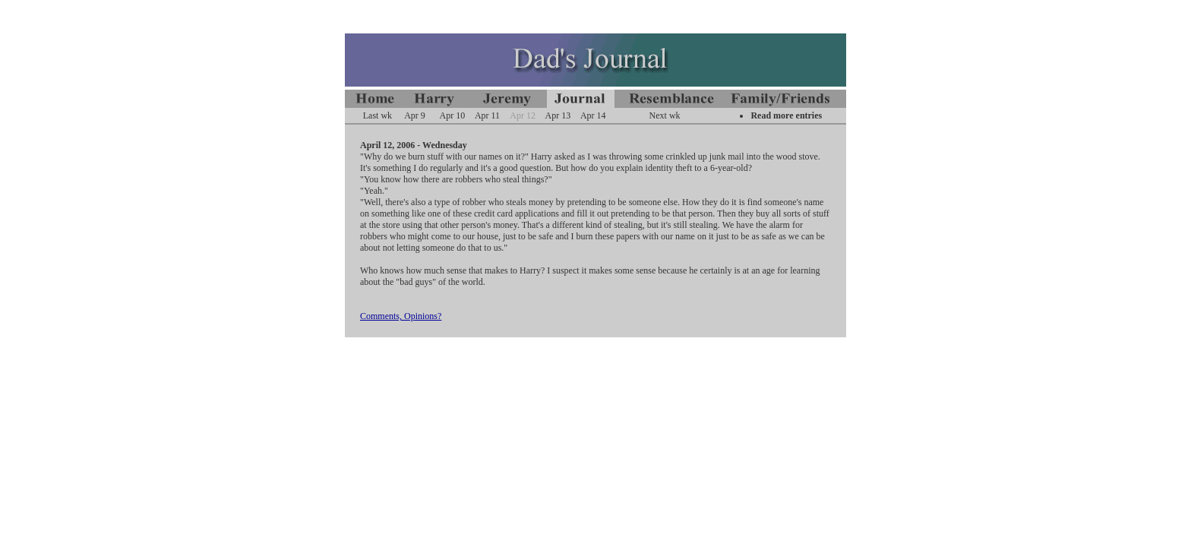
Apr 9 (414, 115)
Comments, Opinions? (400, 316)
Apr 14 (593, 115)
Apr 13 (558, 115)
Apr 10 (453, 115)
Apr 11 (487, 115)
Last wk (377, 115)
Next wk (665, 115)
